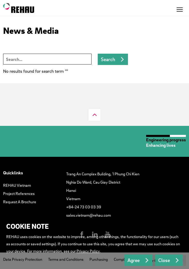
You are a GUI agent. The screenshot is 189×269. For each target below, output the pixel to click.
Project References (19, 193)
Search (108, 59)
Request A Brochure (19, 201)
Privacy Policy (88, 251)
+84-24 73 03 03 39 (83, 206)
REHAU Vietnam (17, 185)
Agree (133, 260)
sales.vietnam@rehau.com (88, 215)
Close (164, 260)
